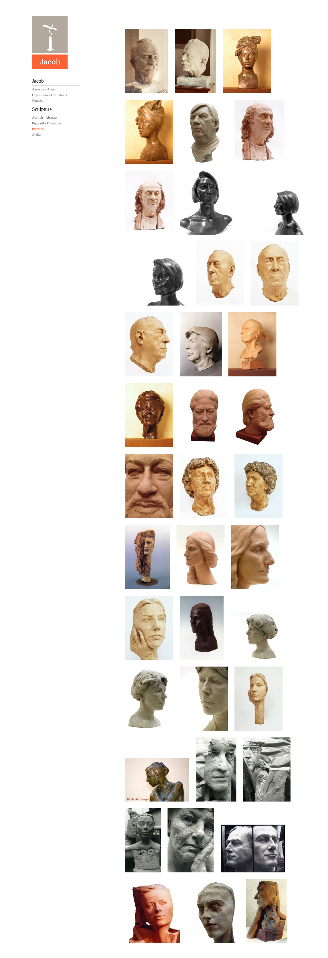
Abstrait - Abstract (44, 117)
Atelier (37, 134)
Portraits (38, 128)
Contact (37, 100)
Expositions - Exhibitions (49, 95)
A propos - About (44, 89)
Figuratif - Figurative (46, 123)
